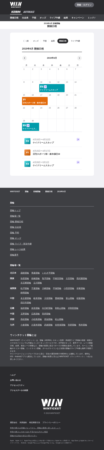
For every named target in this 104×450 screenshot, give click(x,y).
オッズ (43, 18)
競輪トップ (15, 210)
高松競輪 (25, 319)
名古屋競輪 (26, 298)
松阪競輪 (81, 298)
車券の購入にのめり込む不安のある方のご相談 (29, 432)
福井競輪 (25, 308)
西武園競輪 (82, 278)
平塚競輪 (57, 288)
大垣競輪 (48, 298)
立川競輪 (37, 283)
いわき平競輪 (48, 273)
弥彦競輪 (25, 278)
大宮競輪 (70, 278)
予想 (34, 18)
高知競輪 (48, 319)
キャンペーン (77, 18)
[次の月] (79, 58)
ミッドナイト (94, 18)
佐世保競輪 (60, 325)
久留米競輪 (36, 325)
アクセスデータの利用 (19, 390)
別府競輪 (72, 325)
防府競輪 (46, 314)
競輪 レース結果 (17, 249)
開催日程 (14, 18)
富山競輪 (70, 298)
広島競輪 (35, 314)
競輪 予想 (14, 232)
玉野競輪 (25, 314)
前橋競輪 (35, 278)
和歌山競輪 (60, 308)
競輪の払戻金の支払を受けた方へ (23, 436)
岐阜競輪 (37, 298)
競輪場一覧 (15, 216)
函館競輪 (25, 273)
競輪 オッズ (15, 238)
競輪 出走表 (15, 227)
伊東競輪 (81, 288)
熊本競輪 (83, 325)
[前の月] (24, 58)
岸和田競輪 (73, 308)
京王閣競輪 (26, 283)
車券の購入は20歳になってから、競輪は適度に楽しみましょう (35, 428)
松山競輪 (59, 319)
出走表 (25, 18)
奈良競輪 (35, 308)
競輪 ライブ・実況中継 (21, 244)
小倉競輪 (25, 325)
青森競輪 (35, 273)
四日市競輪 (26, 302)
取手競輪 (46, 278)
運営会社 (13, 422)
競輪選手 (14, 255)
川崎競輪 (46, 288)
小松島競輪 (36, 319)
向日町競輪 (47, 308)
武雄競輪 (48, 325)
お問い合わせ (15, 380)
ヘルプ (12, 375)
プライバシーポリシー (51, 422)
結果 (66, 18)
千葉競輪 (35, 288)
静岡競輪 (25, 292)
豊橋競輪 (59, 298)
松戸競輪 (25, 288)
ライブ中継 (55, 18)
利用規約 (23, 422)
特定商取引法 (34, 422)
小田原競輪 (69, 288)
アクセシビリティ (17, 385)
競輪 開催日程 (16, 221)
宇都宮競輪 (58, 278)
